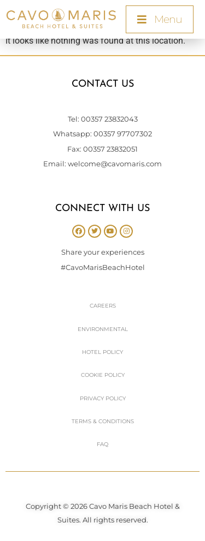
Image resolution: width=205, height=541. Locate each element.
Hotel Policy (102, 352)
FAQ (102, 444)
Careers (103, 305)
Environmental (103, 329)
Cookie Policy (103, 374)
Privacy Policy (103, 398)
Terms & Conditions (103, 421)
